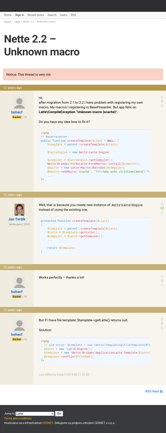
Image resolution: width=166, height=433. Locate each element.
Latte (17, 21)
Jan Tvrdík (16, 219)
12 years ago (12, 88)
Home (7, 21)
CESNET (48, 423)
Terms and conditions (18, 418)
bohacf (17, 112)
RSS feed (154, 391)
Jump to (33, 413)
